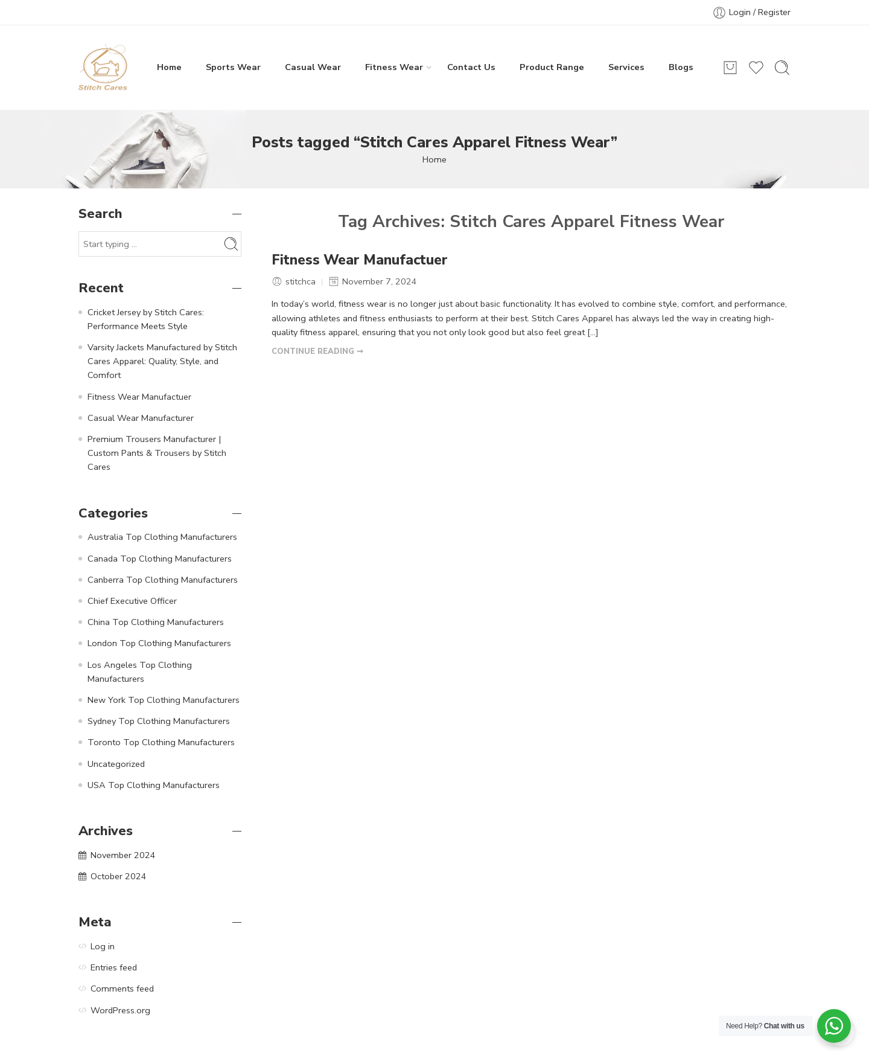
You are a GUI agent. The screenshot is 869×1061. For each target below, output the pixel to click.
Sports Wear (233, 67)
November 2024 (123, 855)
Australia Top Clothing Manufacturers (162, 537)
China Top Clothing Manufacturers (156, 622)
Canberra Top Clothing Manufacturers (163, 580)
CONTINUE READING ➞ (317, 351)
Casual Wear (313, 67)
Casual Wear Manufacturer (141, 418)
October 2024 (119, 876)
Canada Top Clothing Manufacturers (160, 559)
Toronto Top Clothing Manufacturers (161, 742)
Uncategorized (116, 764)
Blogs (681, 67)
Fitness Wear (394, 67)
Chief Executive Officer (132, 601)
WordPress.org (120, 1010)
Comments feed (122, 988)
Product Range (552, 67)
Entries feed (114, 967)
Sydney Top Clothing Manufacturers (159, 721)
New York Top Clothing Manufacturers (164, 700)
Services (626, 67)
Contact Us (471, 67)
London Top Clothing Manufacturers (159, 643)
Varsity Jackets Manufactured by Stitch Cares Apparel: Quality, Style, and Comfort (162, 361)
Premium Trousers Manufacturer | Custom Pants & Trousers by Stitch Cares (157, 453)
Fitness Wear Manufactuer (360, 260)
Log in (103, 946)
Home (169, 67)
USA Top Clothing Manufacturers (154, 785)
